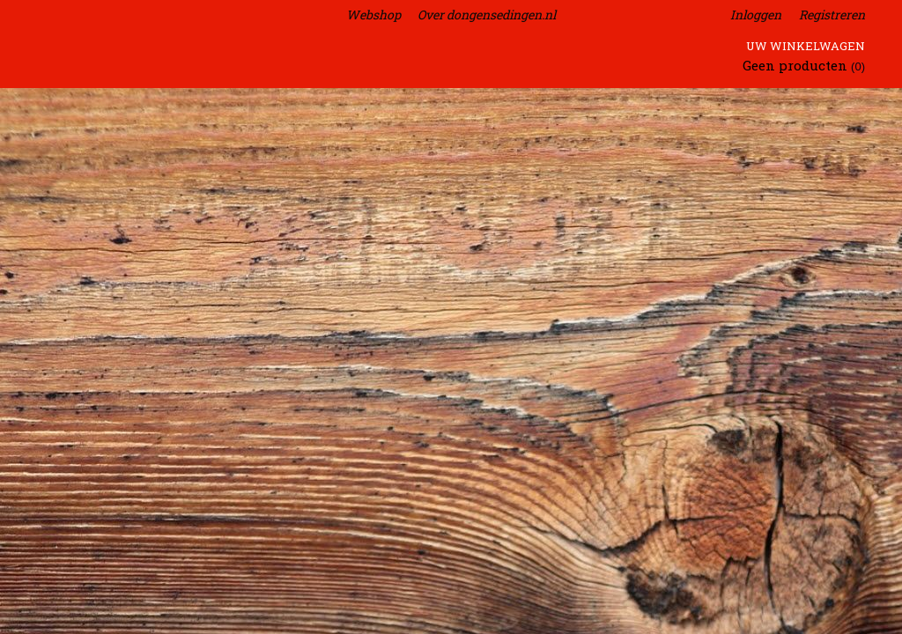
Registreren (832, 14)
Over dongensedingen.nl (487, 14)
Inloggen (755, 14)
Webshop (373, 14)
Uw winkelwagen (805, 46)
